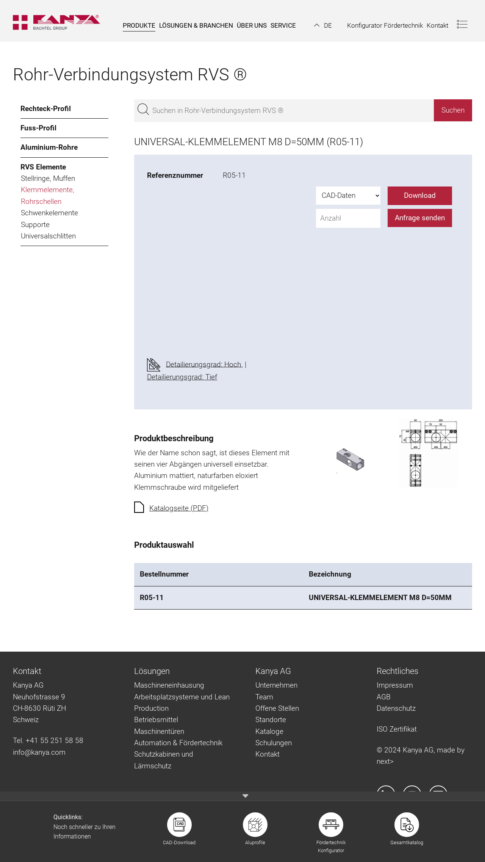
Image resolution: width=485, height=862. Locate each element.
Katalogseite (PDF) (178, 508)
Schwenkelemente (49, 212)
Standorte (270, 719)
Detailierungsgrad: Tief (182, 377)
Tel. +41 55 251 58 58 (48, 740)
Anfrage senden (420, 217)
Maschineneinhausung (169, 685)
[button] (323, 25)
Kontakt (267, 754)
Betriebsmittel (156, 719)
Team (264, 697)
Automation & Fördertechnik (178, 742)
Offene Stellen (277, 708)
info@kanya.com (39, 752)
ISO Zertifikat (397, 729)
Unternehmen (276, 685)
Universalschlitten (48, 236)
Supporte (35, 224)
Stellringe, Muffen (48, 178)
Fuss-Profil (38, 128)
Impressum (395, 685)
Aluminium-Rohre (49, 147)
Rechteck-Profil (45, 108)
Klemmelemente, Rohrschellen (47, 195)
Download (420, 195)
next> (385, 761)
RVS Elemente (43, 167)
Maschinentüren (159, 731)
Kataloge (269, 731)
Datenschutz (396, 708)
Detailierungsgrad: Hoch (204, 364)
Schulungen (273, 742)
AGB (384, 697)
